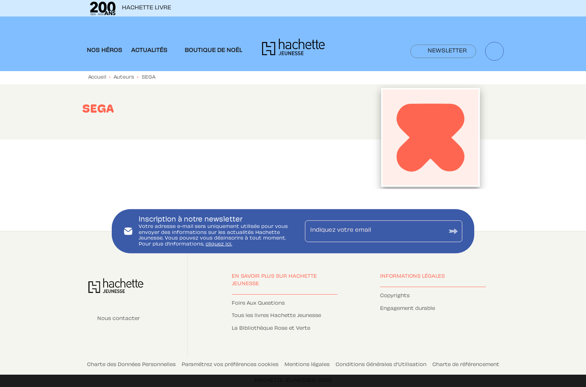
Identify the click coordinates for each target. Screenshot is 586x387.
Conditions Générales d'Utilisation (381, 365)
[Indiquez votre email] (374, 231)
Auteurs (124, 77)
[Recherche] (494, 51)
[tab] (104, 51)
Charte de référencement (465, 365)
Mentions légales (307, 365)
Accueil (97, 77)
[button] (443, 51)
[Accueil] (293, 49)
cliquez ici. (219, 244)
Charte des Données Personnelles (131, 365)
